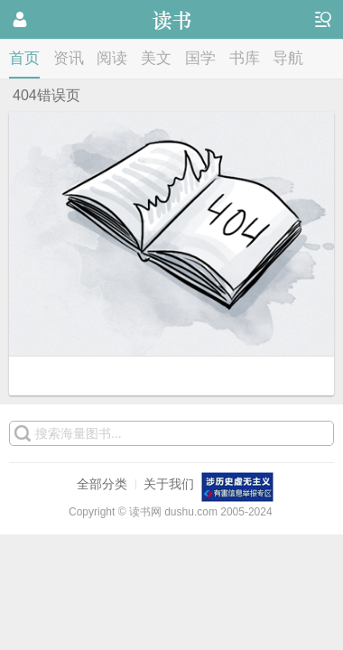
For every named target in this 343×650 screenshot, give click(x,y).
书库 (244, 58)
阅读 (112, 58)
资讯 (68, 58)
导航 (288, 58)
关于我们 (169, 484)
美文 (156, 58)
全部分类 (102, 484)
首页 (24, 58)
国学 (200, 58)
